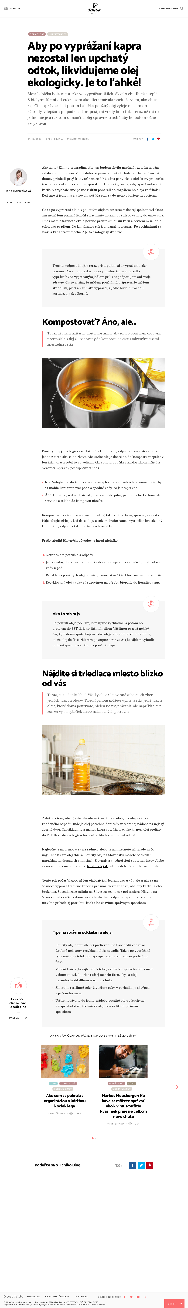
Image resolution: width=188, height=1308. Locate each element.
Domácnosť (37, 34)
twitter (153, 139)
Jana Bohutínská (77, 139)
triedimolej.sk (97, 955)
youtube (138, 1297)
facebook (147, 139)
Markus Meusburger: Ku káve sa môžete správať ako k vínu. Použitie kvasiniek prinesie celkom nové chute (123, 1196)
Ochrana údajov (57, 1296)
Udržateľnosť (57, 34)
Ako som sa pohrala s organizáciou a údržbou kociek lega (64, 1190)
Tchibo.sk (81, 1296)
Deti (53, 1173)
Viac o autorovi (18, 292)
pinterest (158, 139)
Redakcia (33, 1296)
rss (145, 1297)
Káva (131, 1173)
